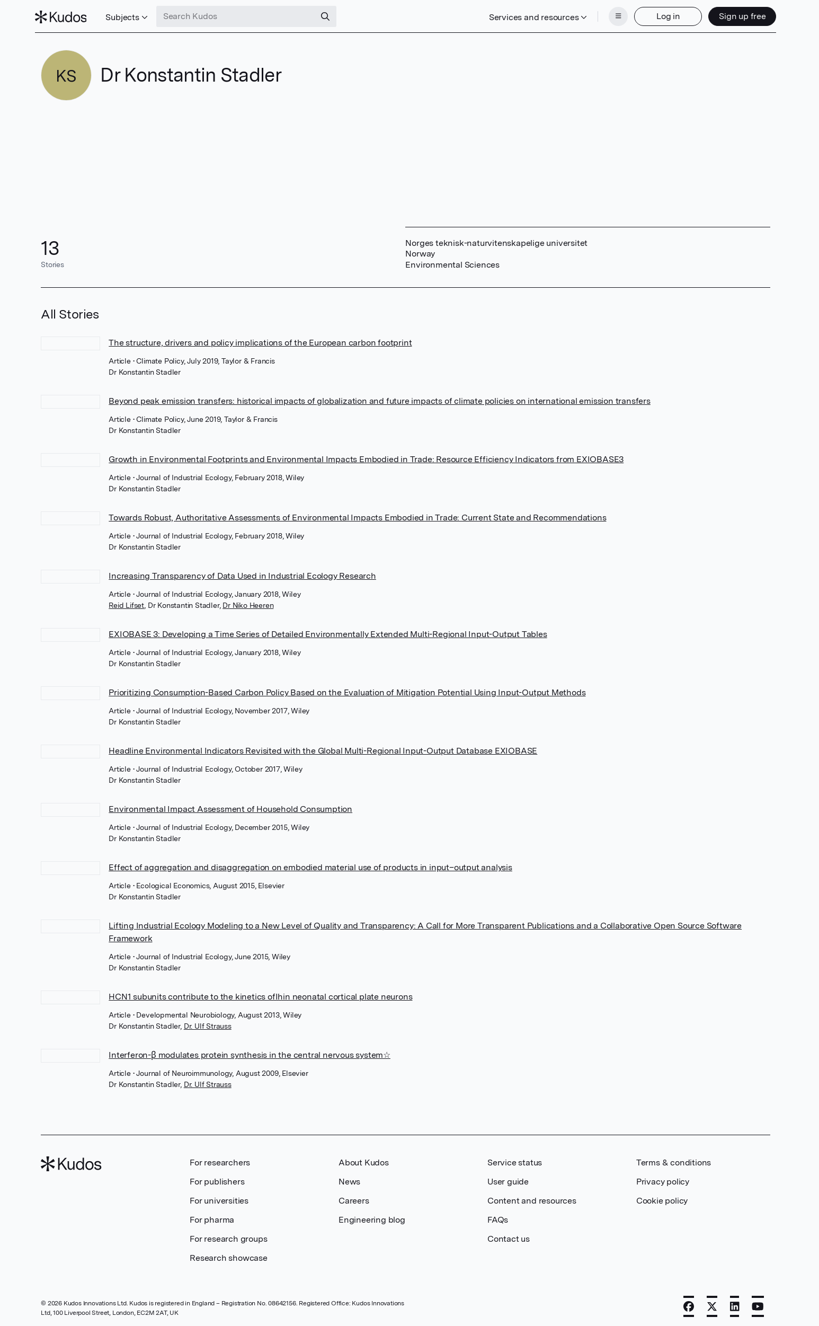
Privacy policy (662, 1178)
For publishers (217, 1178)
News (349, 1178)
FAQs (497, 1217)
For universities (219, 1197)
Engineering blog (372, 1217)
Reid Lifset (126, 602)
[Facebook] (688, 1303)
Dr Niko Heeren (247, 602)
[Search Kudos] (242, 15)
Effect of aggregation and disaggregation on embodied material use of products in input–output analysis (310, 864)
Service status (514, 1159)
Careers (354, 1197)
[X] (712, 1303)
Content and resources (531, 1197)
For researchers (220, 1159)
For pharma (212, 1217)
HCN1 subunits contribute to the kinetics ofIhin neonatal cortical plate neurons (260, 993)
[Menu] (612, 14)
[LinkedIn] (735, 1303)
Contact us (508, 1236)
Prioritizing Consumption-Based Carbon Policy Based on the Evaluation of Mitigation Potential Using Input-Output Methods (347, 689)
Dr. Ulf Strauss (208, 1023)
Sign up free (736, 15)
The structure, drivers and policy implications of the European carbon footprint (260, 339)
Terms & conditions (673, 1159)
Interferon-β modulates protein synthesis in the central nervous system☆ (249, 1052)
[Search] (331, 15)
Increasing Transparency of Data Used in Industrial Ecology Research (242, 573)
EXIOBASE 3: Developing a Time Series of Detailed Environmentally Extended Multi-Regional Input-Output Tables (328, 631)
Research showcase (229, 1255)
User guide (508, 1178)
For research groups (228, 1236)
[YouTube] (758, 1303)
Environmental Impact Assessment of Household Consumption (230, 806)
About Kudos (364, 1159)
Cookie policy (662, 1197)
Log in (662, 15)
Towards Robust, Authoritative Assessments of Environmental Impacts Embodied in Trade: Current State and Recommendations (357, 514)
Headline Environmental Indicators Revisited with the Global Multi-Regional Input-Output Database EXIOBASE (323, 747)
